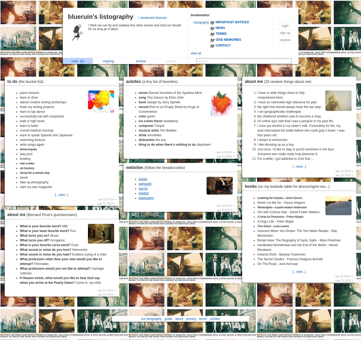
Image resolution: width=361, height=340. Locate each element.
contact (215, 319)
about (179, 319)
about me (43, 214)
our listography (151, 319)
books (288, 186)
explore (285, 40)
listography (201, 22)
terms (203, 319)
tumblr (143, 179)
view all (196, 53)
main (77, 61)
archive (142, 61)
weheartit (145, 184)
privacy (191, 319)
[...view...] (61, 195)
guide (168, 319)
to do (26, 81)
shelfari (144, 193)
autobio (153, 81)
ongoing (109, 61)
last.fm (143, 188)
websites (157, 167)
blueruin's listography (101, 16)
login (285, 26)
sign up (285, 33)
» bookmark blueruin (152, 18)
